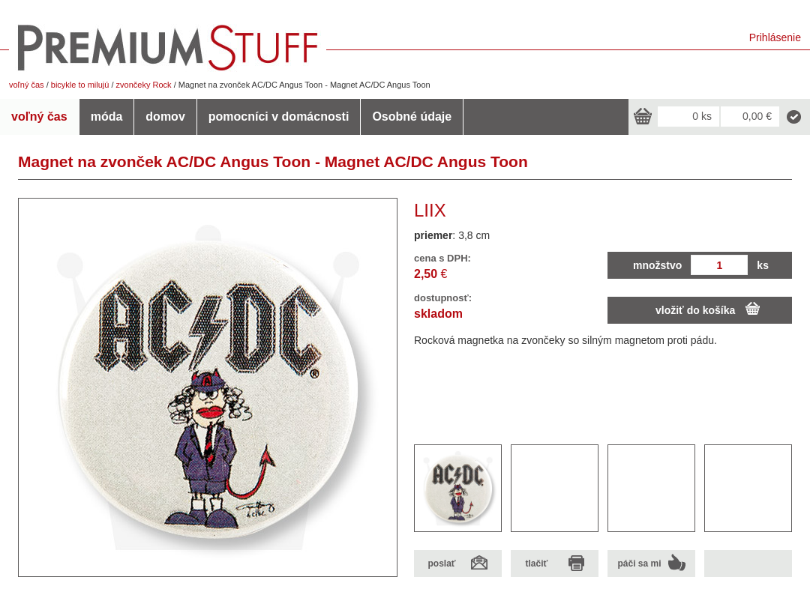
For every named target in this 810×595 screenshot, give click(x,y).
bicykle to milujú (80, 84)
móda (107, 116)
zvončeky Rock (144, 84)
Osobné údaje (412, 116)
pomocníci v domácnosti (279, 116)
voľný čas (26, 84)
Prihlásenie (775, 37)
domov (165, 116)
